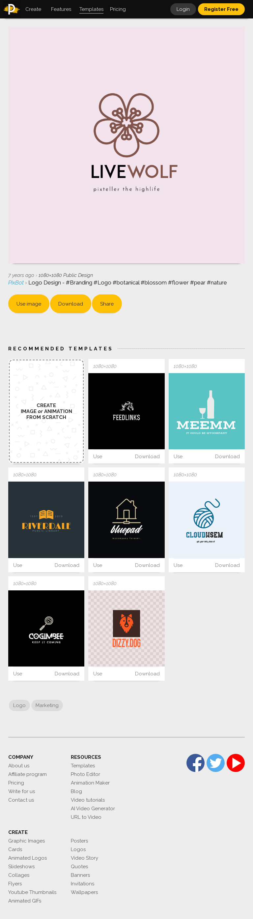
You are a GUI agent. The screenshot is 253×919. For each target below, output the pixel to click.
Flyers (15, 884)
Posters (79, 841)
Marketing (47, 705)
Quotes (79, 867)
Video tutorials (88, 800)
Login (183, 9)
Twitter (216, 763)
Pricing (16, 783)
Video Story (84, 858)
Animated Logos (27, 858)
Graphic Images (26, 841)
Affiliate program (27, 774)
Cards (15, 849)
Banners (80, 875)
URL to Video (86, 817)
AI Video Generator (93, 809)
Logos (78, 849)
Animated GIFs (24, 901)
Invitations (82, 884)
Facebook (195, 763)
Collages (18, 875)
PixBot (16, 282)
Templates (83, 766)
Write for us (21, 791)
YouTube (236, 763)
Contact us (21, 800)
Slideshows (21, 867)
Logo (19, 705)
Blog (76, 791)
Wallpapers (84, 892)
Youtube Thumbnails (32, 892)
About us (18, 766)
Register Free (221, 9)
